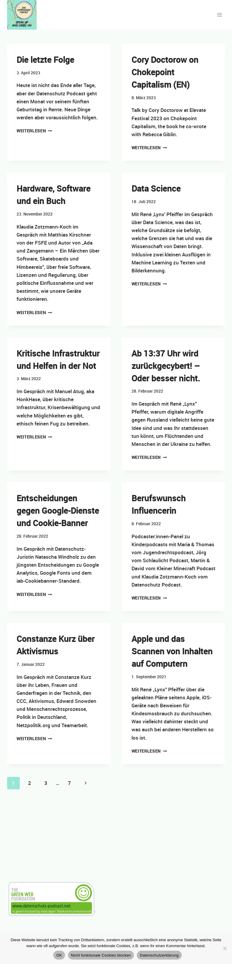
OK (59, 955)
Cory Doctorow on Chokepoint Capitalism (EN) (165, 72)
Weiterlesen (34, 131)
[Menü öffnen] (219, 14)
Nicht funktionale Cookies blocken (101, 955)
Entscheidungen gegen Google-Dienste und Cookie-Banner (58, 510)
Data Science (156, 188)
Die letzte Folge (45, 59)
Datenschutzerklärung (159, 955)
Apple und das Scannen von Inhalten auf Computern (172, 651)
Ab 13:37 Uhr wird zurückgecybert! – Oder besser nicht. (166, 366)
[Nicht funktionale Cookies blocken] (225, 948)
